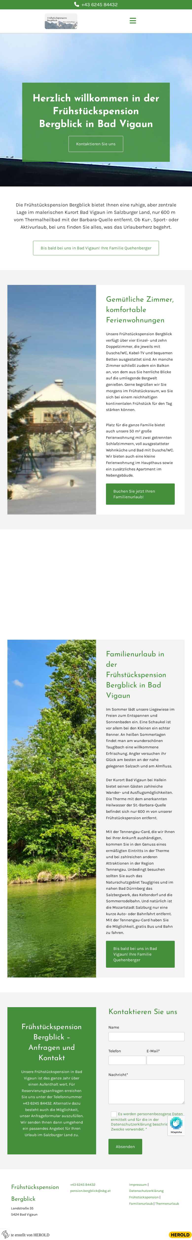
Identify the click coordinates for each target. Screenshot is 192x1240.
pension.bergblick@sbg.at (90, 1191)
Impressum (138, 1185)
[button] (133, 21)
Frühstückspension (144, 1197)
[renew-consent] (5, 1234)
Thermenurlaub (167, 1204)
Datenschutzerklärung (146, 1191)
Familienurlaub (141, 1204)
